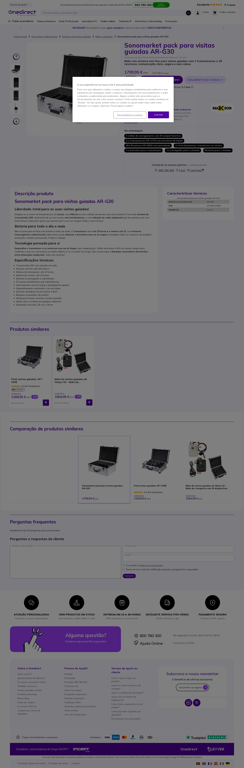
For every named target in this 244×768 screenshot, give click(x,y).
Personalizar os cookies (130, 115)
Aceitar (158, 115)
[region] (123, 99)
